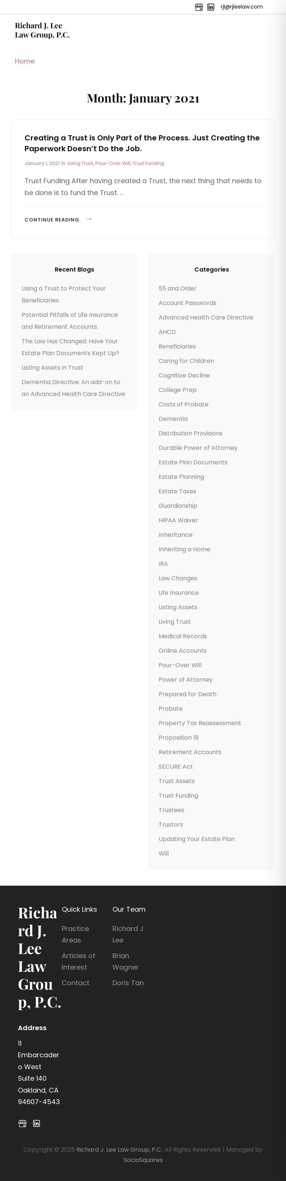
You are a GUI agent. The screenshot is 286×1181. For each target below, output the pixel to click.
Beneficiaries (177, 346)
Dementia (173, 419)
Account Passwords (187, 303)
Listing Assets (178, 607)
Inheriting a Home (184, 549)
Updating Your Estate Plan (197, 839)
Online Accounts (183, 650)
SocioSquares (143, 1160)
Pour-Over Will (112, 163)
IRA (163, 563)
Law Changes (178, 578)
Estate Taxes (177, 491)
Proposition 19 (178, 737)
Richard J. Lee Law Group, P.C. (42, 29)
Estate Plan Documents (193, 462)
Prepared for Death (187, 694)
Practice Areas (75, 934)
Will (164, 853)
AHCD (167, 332)
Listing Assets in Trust (52, 367)
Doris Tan (128, 982)
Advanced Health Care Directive (206, 317)
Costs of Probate (184, 404)
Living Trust (80, 163)
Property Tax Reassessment (200, 723)
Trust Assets (177, 781)
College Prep (178, 390)
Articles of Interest (78, 961)
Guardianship (178, 506)
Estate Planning (181, 477)
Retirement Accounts (190, 752)
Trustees (171, 810)
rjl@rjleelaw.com (242, 6)
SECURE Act (176, 766)
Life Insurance (179, 592)
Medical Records (183, 636)
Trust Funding (148, 163)
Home (25, 61)
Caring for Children (186, 361)
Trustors (171, 824)
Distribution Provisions (191, 433)
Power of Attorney (186, 679)
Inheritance (176, 535)
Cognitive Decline (184, 375)
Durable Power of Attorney (198, 448)
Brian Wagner (125, 961)
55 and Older (178, 288)
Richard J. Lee (128, 934)
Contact (75, 982)
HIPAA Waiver (178, 520)
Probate (171, 708)
